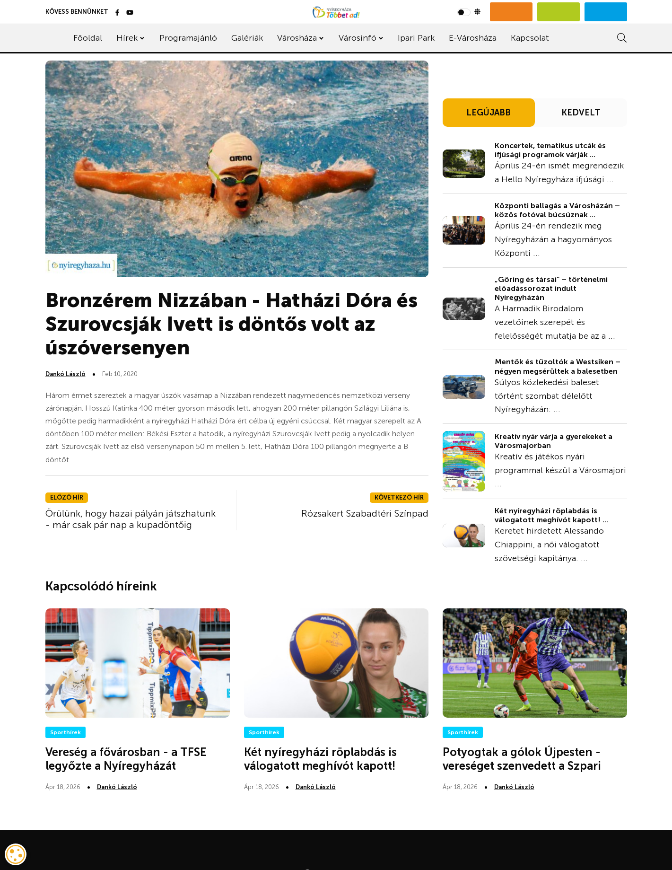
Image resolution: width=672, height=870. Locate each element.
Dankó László (65, 374)
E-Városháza (473, 38)
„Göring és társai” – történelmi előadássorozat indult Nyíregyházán (551, 288)
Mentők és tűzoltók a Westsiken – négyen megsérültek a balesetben (557, 366)
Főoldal (87, 38)
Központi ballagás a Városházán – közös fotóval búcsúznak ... (557, 210)
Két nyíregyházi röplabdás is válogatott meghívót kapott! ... (551, 515)
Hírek (127, 38)
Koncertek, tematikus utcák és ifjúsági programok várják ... (550, 150)
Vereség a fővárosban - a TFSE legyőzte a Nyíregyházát (126, 759)
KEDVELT (581, 112)
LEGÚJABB (488, 112)
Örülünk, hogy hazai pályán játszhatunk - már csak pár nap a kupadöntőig (130, 519)
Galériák (247, 38)
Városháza (297, 38)
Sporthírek (65, 732)
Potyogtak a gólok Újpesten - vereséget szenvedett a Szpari (522, 759)
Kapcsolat (530, 38)
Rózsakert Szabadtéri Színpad (364, 513)
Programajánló (188, 38)
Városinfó (357, 38)
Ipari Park (416, 38)
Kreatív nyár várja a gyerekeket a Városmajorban (553, 441)
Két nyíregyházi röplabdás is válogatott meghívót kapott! (320, 759)
